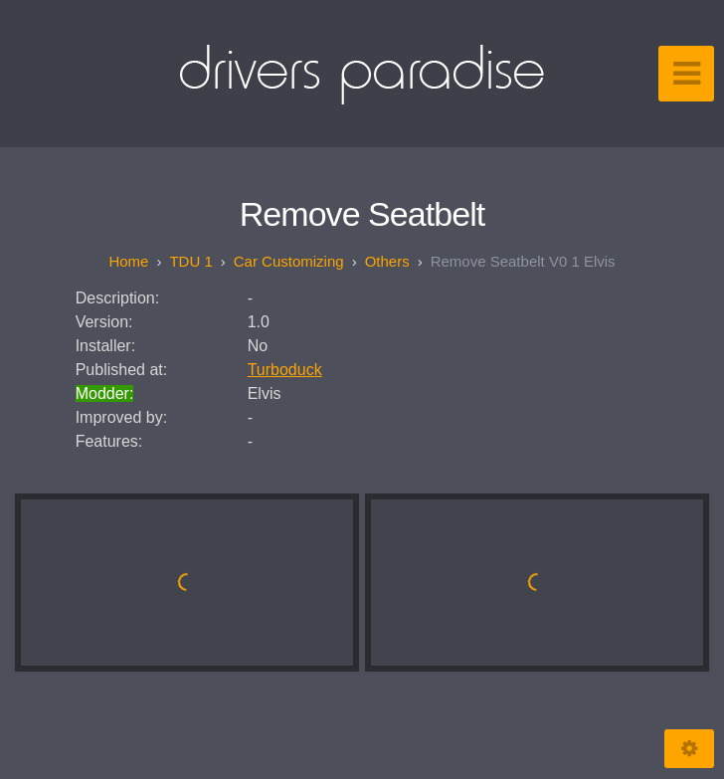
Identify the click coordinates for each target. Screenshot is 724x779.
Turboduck (285, 369)
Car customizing (289, 261)
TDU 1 (190, 261)
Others (387, 261)
